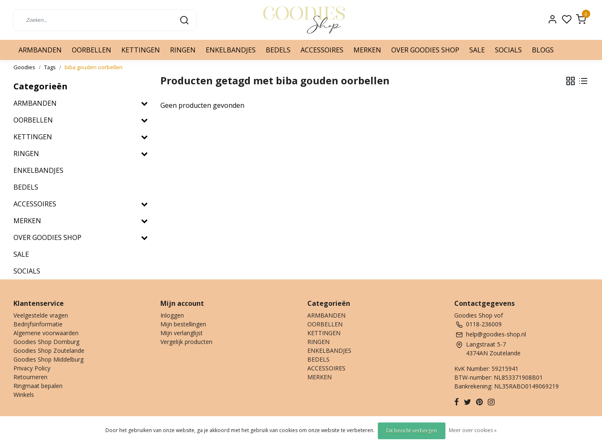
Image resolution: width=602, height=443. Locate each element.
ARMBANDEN (40, 50)
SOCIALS (508, 50)
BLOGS (543, 50)
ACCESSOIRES (322, 50)
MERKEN (367, 50)
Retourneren (30, 377)
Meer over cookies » (473, 430)
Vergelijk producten (186, 342)
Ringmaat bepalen (38, 386)
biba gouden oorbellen (94, 67)
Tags (50, 67)
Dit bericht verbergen (411, 430)
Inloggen (172, 315)
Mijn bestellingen (183, 324)
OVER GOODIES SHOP (425, 50)
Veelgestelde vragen (40, 315)
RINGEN (183, 50)
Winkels (23, 395)
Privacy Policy (31, 368)
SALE (477, 50)
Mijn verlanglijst (181, 333)
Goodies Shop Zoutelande (48, 350)
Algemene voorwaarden (46, 333)
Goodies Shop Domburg (46, 342)
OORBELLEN (91, 50)
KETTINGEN (140, 50)
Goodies (24, 67)
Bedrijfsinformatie (38, 324)
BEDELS (278, 50)
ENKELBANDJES (231, 50)
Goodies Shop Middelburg (48, 359)
